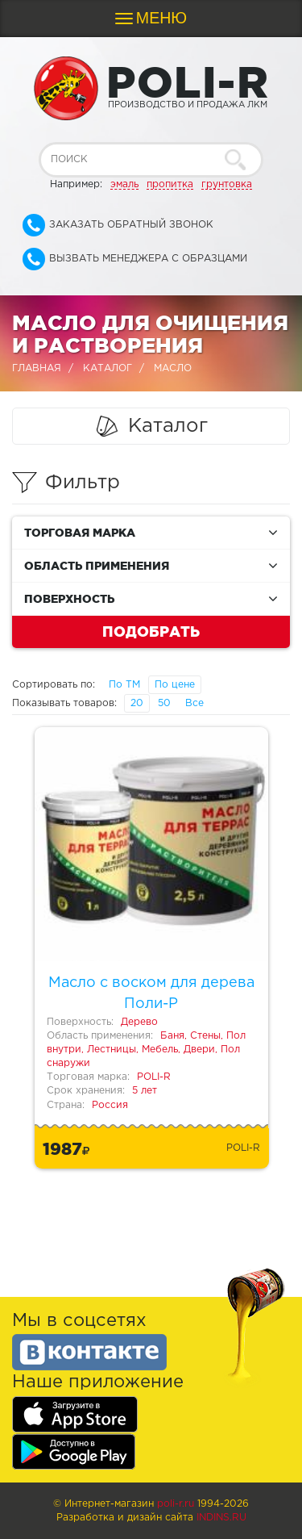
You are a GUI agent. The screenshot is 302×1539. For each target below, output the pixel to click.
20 (136, 703)
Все (194, 703)
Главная (36, 368)
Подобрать (151, 631)
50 (164, 703)
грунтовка (226, 184)
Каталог (107, 368)
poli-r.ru (175, 1503)
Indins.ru (221, 1517)
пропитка (170, 184)
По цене (175, 684)
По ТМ (124, 684)
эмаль (124, 184)
